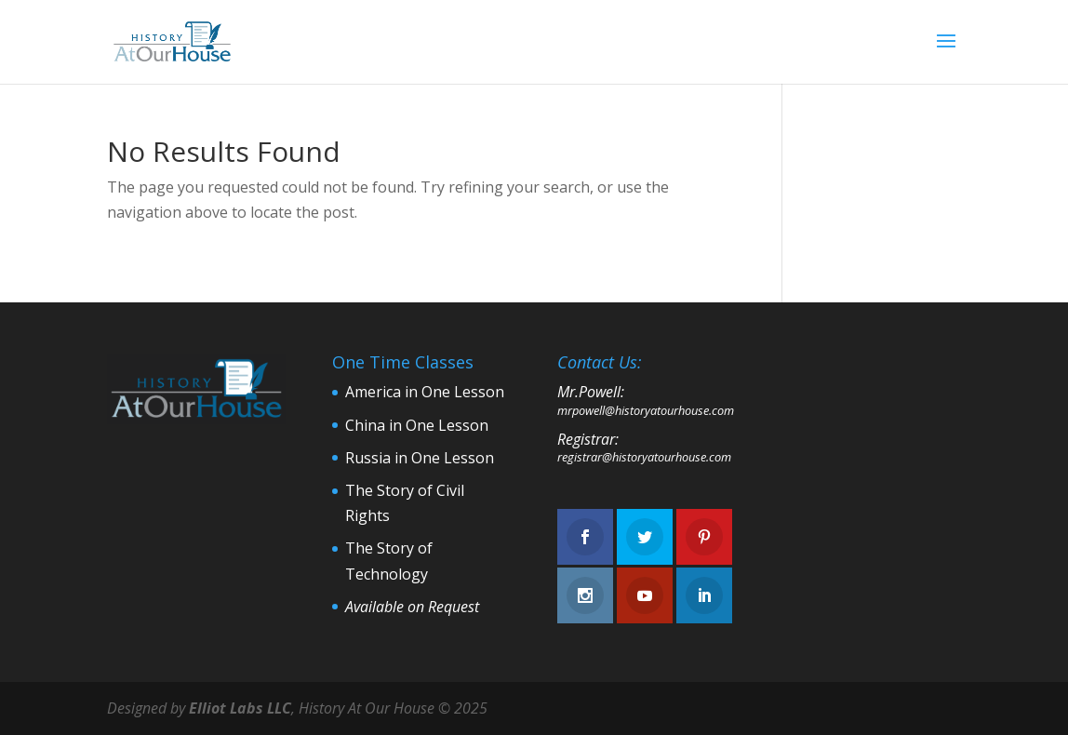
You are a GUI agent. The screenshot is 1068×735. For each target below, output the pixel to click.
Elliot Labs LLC (240, 708)
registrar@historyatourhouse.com (644, 456)
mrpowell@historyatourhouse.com (645, 410)
